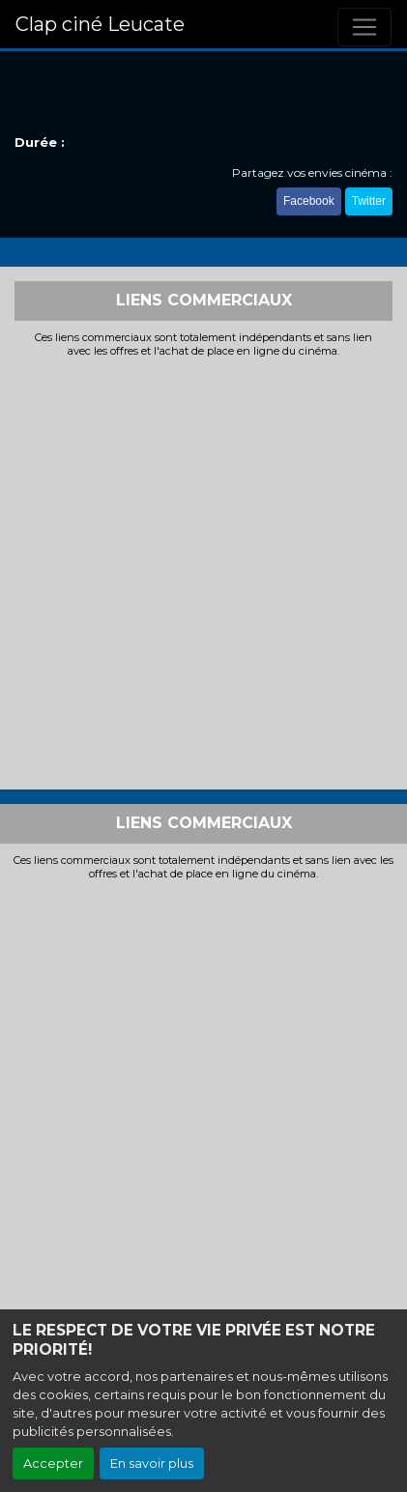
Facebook (308, 201)
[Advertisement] (203, 571)
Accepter (53, 1463)
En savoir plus (151, 1463)
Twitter (369, 201)
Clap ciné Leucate (100, 24)
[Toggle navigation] (364, 27)
